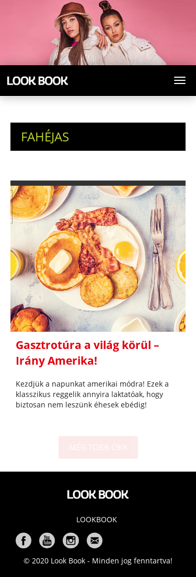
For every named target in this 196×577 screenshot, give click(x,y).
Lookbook (96, 519)
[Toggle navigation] (180, 80)
